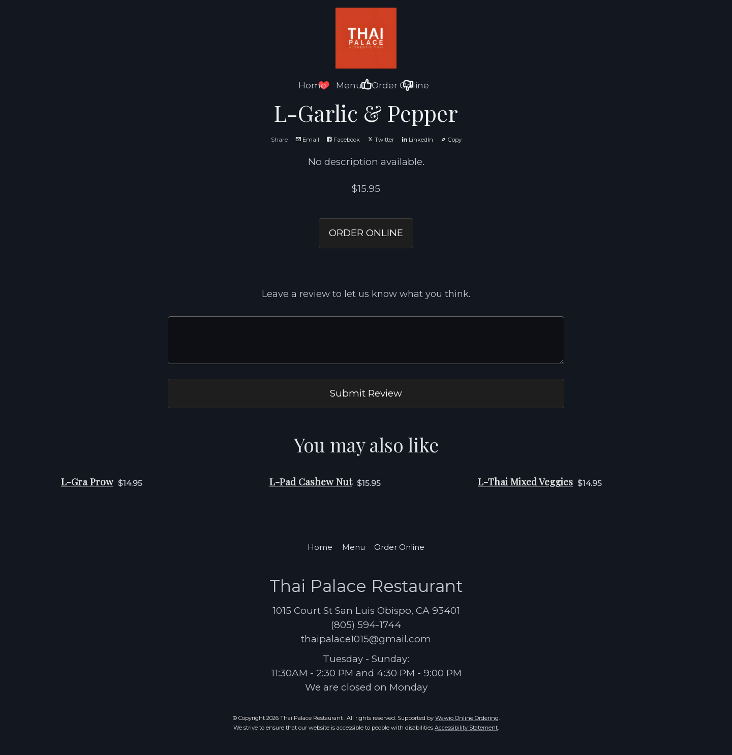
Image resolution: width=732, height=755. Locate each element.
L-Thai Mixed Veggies (525, 481)
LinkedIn (417, 139)
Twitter (381, 139)
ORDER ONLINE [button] (366, 233)
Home (312, 85)
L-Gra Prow (87, 481)
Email (307, 139)
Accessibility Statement (466, 727)
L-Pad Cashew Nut (310, 481)
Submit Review (366, 393)
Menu (349, 85)
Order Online (400, 85)
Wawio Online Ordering (467, 717)
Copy (451, 139)
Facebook (343, 139)
